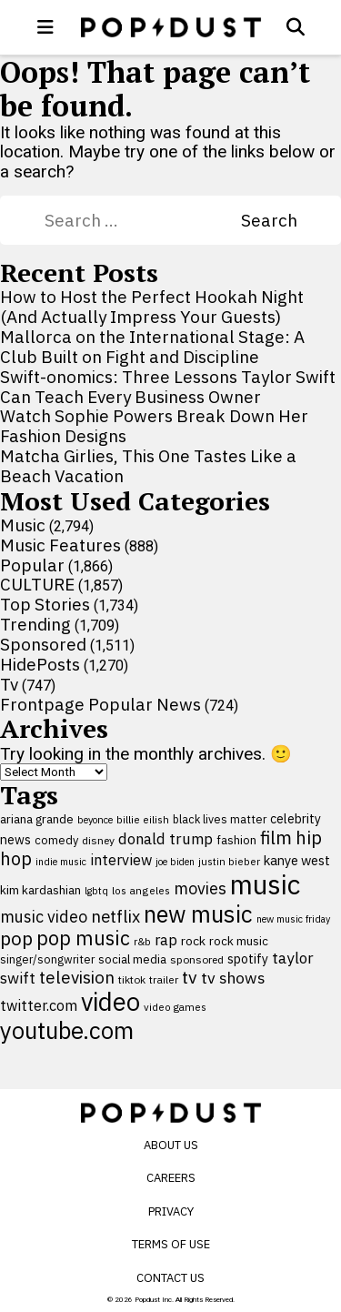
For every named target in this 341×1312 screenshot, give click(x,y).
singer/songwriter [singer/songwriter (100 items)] (47, 959)
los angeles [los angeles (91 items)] (141, 890)
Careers (171, 1178)
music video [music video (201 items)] (43, 916)
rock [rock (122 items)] (193, 941)
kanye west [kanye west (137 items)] (297, 860)
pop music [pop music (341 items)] (83, 938)
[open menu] (45, 27)
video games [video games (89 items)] (175, 1007)
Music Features (60, 545)
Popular (32, 565)
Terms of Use (171, 1244)
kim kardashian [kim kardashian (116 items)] (40, 890)
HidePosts (40, 664)
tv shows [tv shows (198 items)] (233, 977)
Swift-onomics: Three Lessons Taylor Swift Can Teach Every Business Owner (168, 387)
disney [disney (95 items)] (98, 840)
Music (22, 525)
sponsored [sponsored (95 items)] (197, 959)
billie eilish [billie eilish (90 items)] (142, 819)
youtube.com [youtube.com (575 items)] (67, 1030)
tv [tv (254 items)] (189, 976)
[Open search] (295, 27)
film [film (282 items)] (276, 837)
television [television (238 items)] (77, 977)
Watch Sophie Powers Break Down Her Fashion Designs (154, 426)
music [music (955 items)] (265, 884)
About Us (171, 1145)
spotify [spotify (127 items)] (247, 958)
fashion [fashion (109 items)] (236, 840)
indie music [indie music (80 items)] (60, 861)
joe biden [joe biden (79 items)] (175, 861)
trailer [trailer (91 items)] (163, 979)
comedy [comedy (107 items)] (56, 840)
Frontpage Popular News (100, 704)
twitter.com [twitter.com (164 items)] (38, 1004)
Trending (35, 624)
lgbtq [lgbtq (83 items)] (96, 890)
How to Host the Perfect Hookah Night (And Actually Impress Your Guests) (152, 307)
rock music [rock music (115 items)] (238, 941)
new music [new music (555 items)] (198, 914)
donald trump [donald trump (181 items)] (165, 839)
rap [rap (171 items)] (166, 940)
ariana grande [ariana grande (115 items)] (37, 819)
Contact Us (170, 1278)
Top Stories (45, 604)
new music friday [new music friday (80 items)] (293, 919)
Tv (9, 684)
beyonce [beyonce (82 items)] (95, 819)
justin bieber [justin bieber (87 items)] (229, 861)
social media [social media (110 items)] (132, 959)
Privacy (171, 1211)
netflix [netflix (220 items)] (115, 916)
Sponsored (43, 644)
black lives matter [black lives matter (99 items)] (219, 819)
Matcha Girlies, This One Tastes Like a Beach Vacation (148, 466)
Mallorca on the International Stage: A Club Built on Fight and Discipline (152, 347)
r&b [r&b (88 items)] (142, 941)
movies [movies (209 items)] (200, 888)
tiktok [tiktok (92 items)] (131, 979)
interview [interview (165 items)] (121, 859)
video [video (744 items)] (110, 1001)
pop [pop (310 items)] (16, 938)
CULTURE (37, 584)
